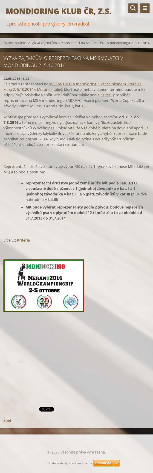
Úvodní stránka (15, 43)
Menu (145, 8)
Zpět (7, 420)
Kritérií (106, 94)
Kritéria (23, 240)
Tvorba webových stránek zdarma (69, 463)
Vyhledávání (133, 8)
